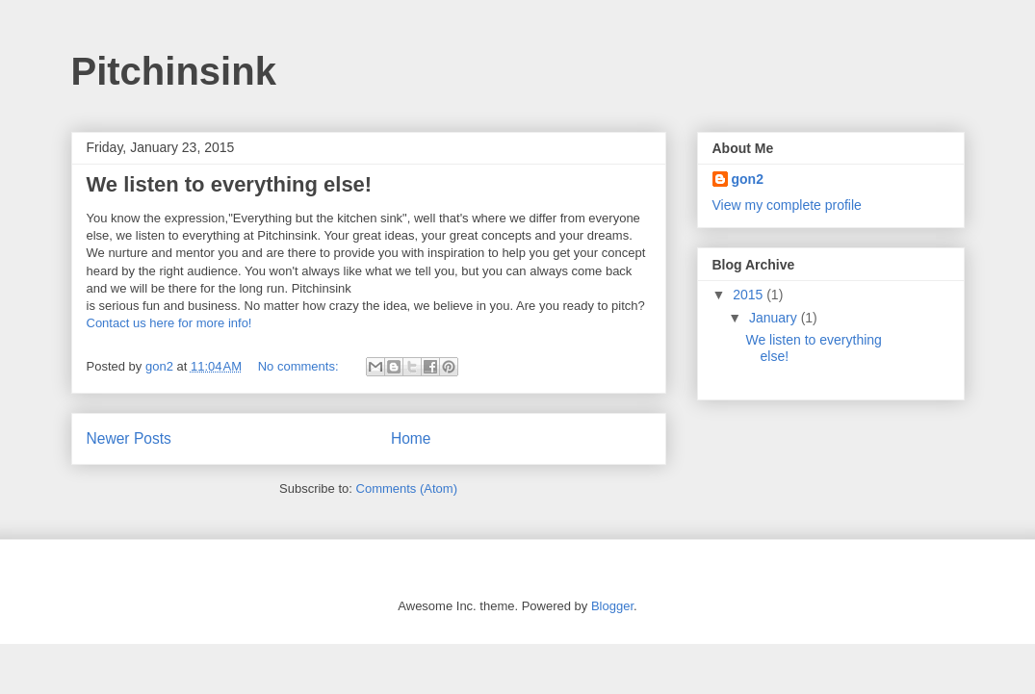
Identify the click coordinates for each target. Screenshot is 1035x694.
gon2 (747, 179)
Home (411, 438)
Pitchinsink (173, 71)
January (775, 317)
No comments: (300, 366)
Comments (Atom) (406, 488)
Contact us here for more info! (169, 323)
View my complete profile (787, 205)
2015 (749, 294)
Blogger (612, 606)
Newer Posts (129, 438)
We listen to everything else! (230, 184)
